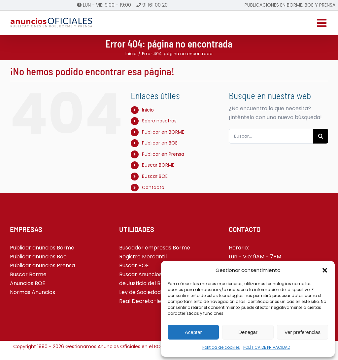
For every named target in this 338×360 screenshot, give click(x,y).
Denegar (247, 332)
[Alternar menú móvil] (322, 22)
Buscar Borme (28, 274)
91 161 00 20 (155, 5)
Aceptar (193, 332)
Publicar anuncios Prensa (42, 265)
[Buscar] (320, 136)
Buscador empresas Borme (154, 247)
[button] (324, 270)
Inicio (148, 110)
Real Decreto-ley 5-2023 (151, 301)
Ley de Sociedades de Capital (157, 292)
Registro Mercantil (143, 256)
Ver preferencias (303, 332)
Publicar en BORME (163, 132)
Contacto (153, 187)
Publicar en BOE (160, 143)
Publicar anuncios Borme (42, 247)
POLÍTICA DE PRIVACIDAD (266, 347)
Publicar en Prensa (163, 154)
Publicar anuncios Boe (38, 256)
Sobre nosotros (159, 120)
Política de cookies (221, 347)
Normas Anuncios (32, 292)
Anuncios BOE (27, 283)
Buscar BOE (155, 176)
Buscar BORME (158, 165)
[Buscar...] (271, 136)
